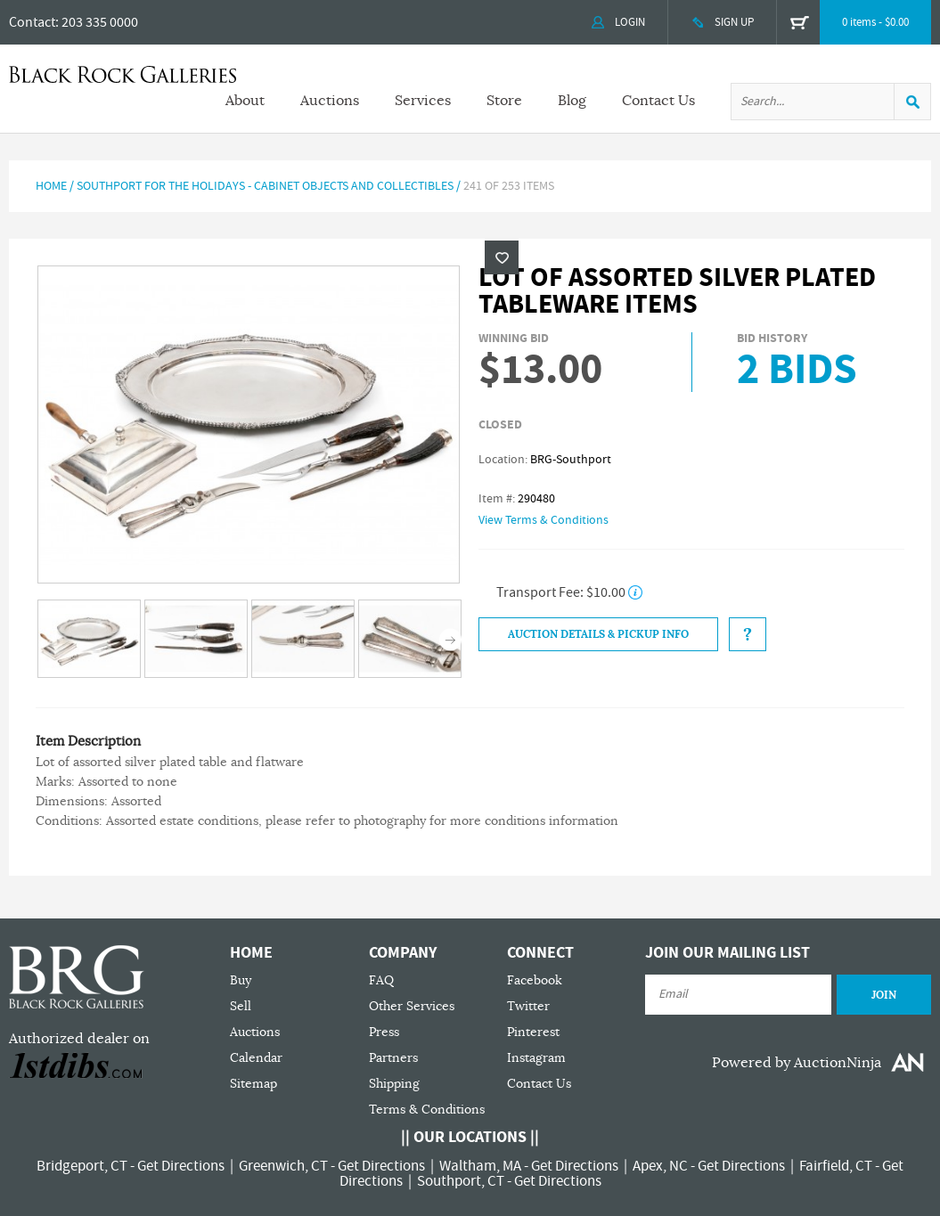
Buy (240, 980)
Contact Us (658, 101)
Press (384, 1032)
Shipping (394, 1083)
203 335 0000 (99, 22)
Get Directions (181, 1166)
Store (504, 101)
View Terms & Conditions (543, 520)
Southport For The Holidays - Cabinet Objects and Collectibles (265, 186)
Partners (393, 1057)
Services (423, 101)
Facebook (534, 980)
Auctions (329, 101)
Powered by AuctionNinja (796, 1063)
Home (51, 186)
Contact (32, 22)
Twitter (528, 1006)
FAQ (381, 980)
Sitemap (253, 1083)
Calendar (256, 1057)
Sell (240, 1006)
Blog (572, 101)
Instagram (536, 1057)
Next (450, 640)
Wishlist (502, 257)
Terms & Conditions (427, 1109)
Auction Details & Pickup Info (598, 634)
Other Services (411, 1006)
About (245, 101)
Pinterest (533, 1032)
